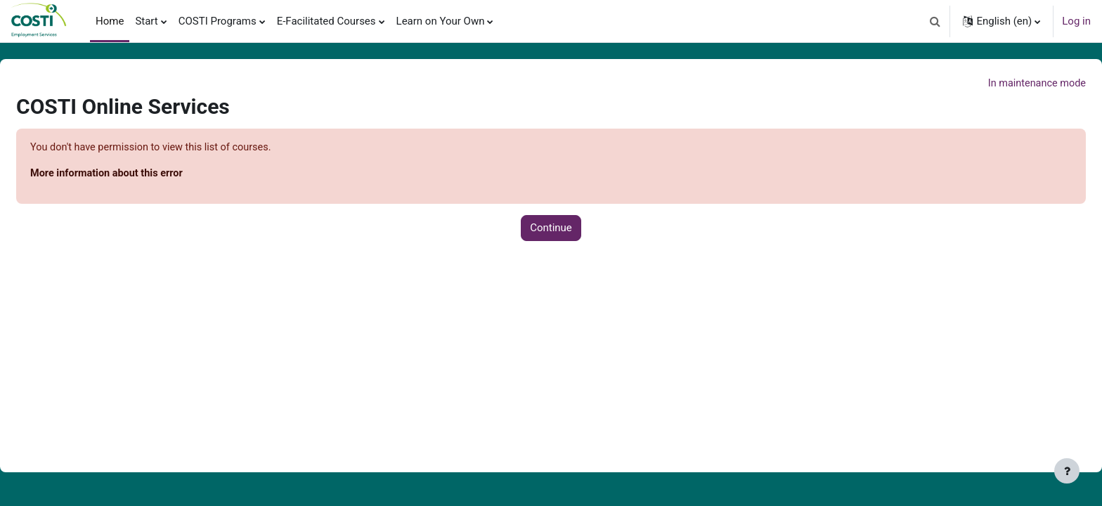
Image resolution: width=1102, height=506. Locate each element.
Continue (551, 229)
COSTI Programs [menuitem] (218, 21)
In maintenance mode (1001, 83)
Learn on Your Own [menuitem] (440, 21)
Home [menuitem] (110, 21)
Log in (1076, 21)
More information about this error (143, 175)
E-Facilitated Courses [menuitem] (326, 21)
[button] (935, 21)
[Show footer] (1067, 471)
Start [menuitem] (146, 21)
